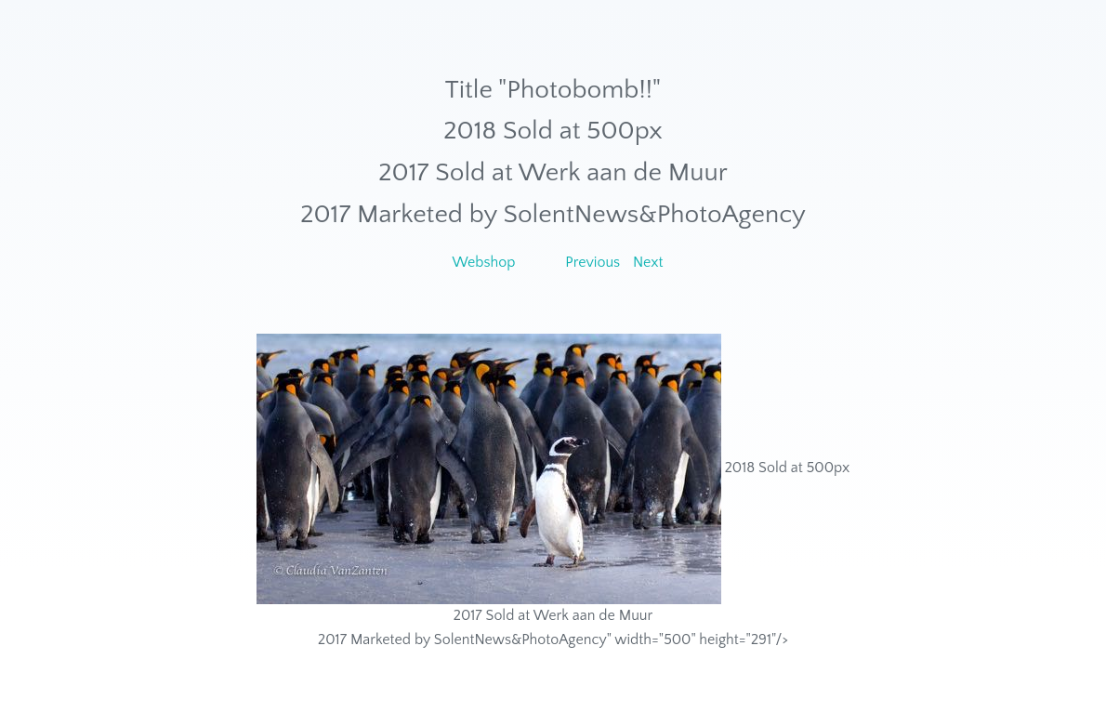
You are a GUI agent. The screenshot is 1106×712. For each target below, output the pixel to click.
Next (648, 262)
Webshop (483, 262)
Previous (592, 262)
